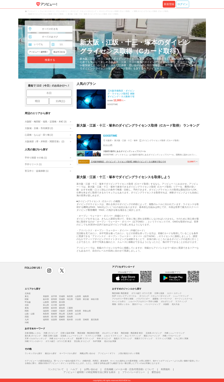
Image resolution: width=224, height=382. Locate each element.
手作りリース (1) (33, 164)
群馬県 (54, 299)
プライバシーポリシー (133, 372)
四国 (27, 317)
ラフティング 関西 (163, 338)
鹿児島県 (95, 319)
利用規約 (165, 369)
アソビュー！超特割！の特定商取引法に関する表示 (89, 372)
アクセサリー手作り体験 (122, 299)
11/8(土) (60, 101)
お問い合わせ (91, 369)
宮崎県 (86, 319)
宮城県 (62, 296)
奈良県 (78, 311)
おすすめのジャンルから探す (127, 288)
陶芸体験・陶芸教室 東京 (132, 333)
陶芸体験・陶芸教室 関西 (88, 333)
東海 (27, 308)
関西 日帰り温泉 (51, 336)
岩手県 (54, 296)
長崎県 (62, 319)
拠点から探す (51, 353)
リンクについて (56, 369)
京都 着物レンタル (33, 333)
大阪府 (62, 311)
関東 (27, 299)
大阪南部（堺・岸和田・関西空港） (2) (44, 141)
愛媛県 (62, 317)
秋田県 (70, 296)
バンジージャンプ (152, 304)
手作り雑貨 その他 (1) (36, 157)
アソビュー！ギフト (106, 353)
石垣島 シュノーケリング (71, 336)
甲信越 (28, 302)
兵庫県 (70, 311)
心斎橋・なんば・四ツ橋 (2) (39, 135)
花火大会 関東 (110, 341)
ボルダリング (167, 301)
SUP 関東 (97, 341)
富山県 (46, 305)
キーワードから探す (68, 353)
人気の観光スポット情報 (129, 353)
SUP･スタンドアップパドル (124, 296)
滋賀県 (46, 311)
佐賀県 (54, 319)
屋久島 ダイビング (33, 336)
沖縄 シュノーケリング (174, 333)
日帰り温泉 (159, 293)
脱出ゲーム (137, 304)
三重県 (70, 308)
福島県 (86, 296)
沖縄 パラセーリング (171, 336)
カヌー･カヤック (174, 293)
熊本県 (70, 319)
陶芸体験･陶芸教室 (120, 293)
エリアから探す (33, 288)
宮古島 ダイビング (82, 341)
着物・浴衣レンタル (121, 304)
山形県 (78, 296)
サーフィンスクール (183, 299)
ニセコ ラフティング (113, 336)
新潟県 (62, 302)
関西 (27, 311)
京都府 (54, 311)
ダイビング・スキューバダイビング (154, 296)
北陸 (27, 305)
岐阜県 (54, 308)
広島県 (70, 314)
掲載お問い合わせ (87, 353)
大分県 (78, 319)
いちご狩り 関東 (181, 338)
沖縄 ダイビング (51, 333)
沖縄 (27, 322)
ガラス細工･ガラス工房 (141, 293)
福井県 (62, 305)
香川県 (54, 317)
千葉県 (78, 299)
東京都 (86, 299)
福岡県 (46, 319)
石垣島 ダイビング (154, 333)
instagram (49, 271)
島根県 (54, 314)
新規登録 (169, 4)
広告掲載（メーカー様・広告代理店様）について (129, 369)
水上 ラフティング (133, 336)
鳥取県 (46, 314)
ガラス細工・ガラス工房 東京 (58, 341)
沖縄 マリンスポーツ (34, 341)
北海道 (28, 293)
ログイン (182, 4)
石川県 (54, 305)
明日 (37, 101)
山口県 (78, 314)
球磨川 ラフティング (144, 338)
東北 (27, 296)
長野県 (54, 302)
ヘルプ (74, 369)
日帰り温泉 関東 (67, 333)
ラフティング (181, 301)
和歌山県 (87, 311)
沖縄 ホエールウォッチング (61, 338)
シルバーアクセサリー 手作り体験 (143, 301)
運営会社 (156, 372)
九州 (27, 319)
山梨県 (46, 302)
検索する (50, 60)
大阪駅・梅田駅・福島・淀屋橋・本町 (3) (46, 121)
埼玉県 (70, 299)
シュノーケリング (181, 296)
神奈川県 (95, 299)
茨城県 (62, 299)
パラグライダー (143, 299)
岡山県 (62, 314)
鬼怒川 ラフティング (123, 338)
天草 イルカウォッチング (36, 338)
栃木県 (46, 299)
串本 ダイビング (104, 338)
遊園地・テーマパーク (162, 299)
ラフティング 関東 (93, 336)
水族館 (166, 304)
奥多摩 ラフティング (85, 338)
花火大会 (176, 304)
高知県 (70, 317)
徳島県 (46, 317)
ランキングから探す (33, 353)
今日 (49, 93)
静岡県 (46, 308)
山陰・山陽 (29, 314)
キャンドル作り (119, 301)
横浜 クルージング (152, 336)
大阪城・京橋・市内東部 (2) (39, 128)
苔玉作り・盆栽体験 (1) (37, 171)
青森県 (46, 296)
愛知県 (62, 308)
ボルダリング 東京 (110, 333)
